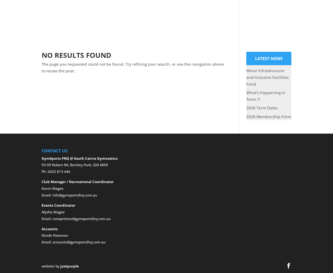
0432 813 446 (59, 171)
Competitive (158, 12)
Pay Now (302, 12)
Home (74, 12)
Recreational (125, 12)
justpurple (69, 266)
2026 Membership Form (268, 116)
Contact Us (79, 26)
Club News (278, 12)
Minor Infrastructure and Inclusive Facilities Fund (267, 77)
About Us (93, 12)
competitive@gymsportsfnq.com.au (81, 218)
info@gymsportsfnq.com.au (74, 195)
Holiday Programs (217, 12)
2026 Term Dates (262, 107)
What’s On (254, 12)
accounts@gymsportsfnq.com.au (78, 242)
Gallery (187, 12)
